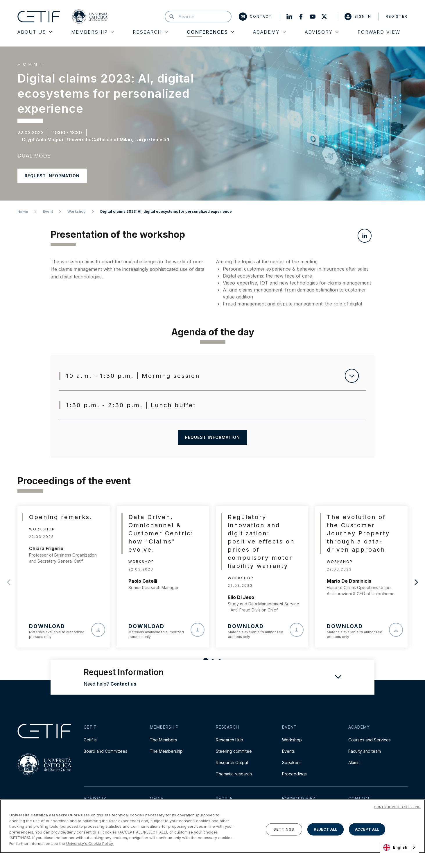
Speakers (291, 762)
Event (48, 211)
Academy (269, 32)
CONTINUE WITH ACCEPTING (397, 830)
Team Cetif (226, 811)
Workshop (76, 211)
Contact (255, 16)
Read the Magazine (301, 811)
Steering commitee (234, 751)
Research (150, 32)
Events (288, 751)
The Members (163, 739)
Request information (52, 175)
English (395, 847)
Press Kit (158, 811)
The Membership (166, 751)
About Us (34, 32)
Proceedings (294, 773)
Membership (92, 32)
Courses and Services (369, 739)
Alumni (354, 762)
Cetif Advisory (97, 811)
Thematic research (234, 773)
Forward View (379, 32)
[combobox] (399, 847)
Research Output (232, 762)
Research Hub (229, 739)
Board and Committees (105, 751)
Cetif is (90, 739)
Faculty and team (364, 751)
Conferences (210, 32)
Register (397, 16)
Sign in (358, 16)
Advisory (321, 32)
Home (22, 212)
